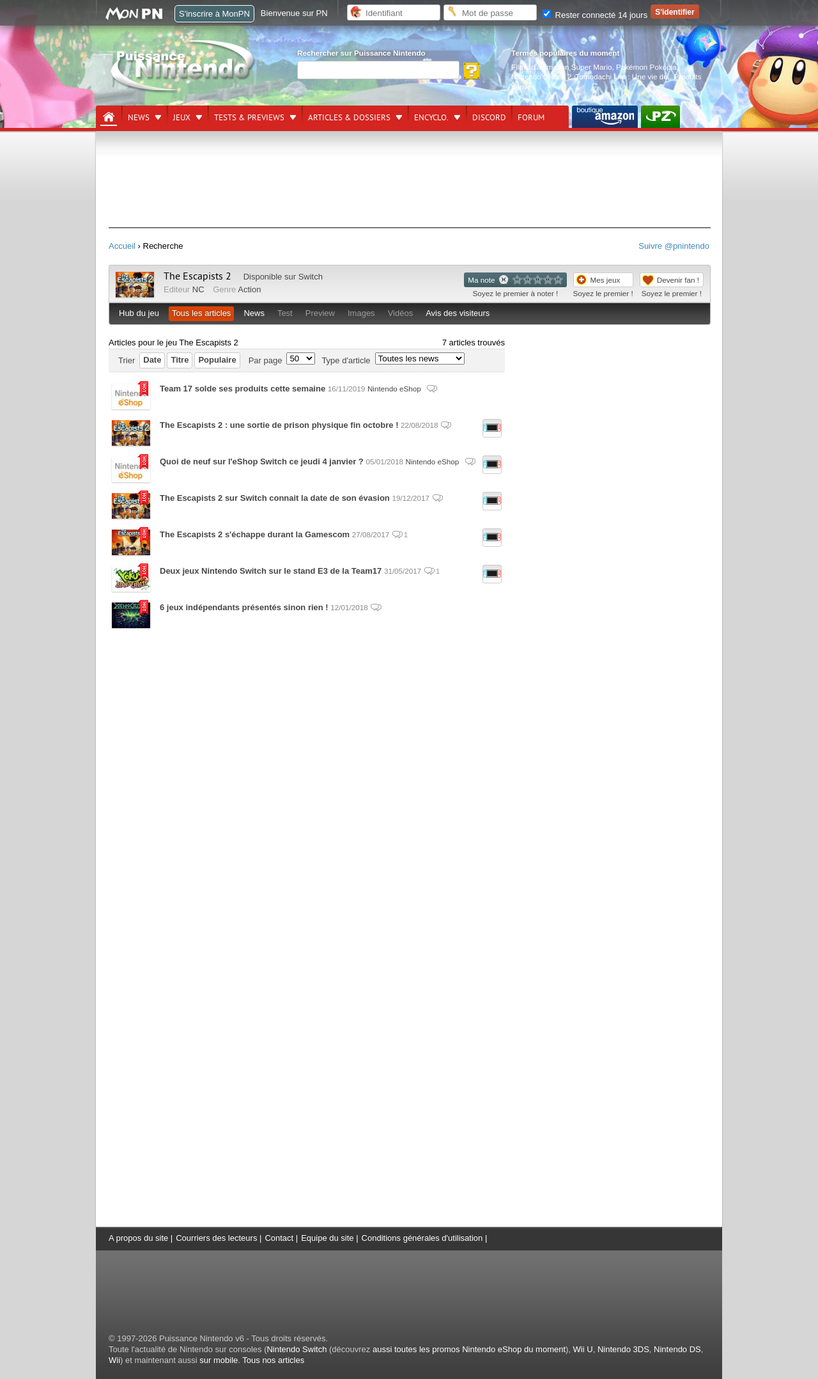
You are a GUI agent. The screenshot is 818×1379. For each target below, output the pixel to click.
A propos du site (138, 1238)
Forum (531, 117)
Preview (320, 313)
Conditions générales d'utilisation (422, 1238)
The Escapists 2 (197, 276)
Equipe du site (327, 1238)
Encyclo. (431, 117)
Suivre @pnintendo (673, 246)
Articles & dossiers (349, 117)
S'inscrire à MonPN (214, 14)
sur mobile (218, 1360)
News (139, 117)
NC (198, 289)
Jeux (181, 117)
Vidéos (400, 313)
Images (361, 313)
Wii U (583, 1349)
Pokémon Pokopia (646, 67)
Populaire (217, 360)
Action (249, 289)
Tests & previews (249, 117)
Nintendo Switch (296, 1349)
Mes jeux (605, 280)
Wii (114, 1360)
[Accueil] (108, 117)
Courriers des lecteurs (216, 1238)
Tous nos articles (273, 1360)
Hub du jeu (139, 313)
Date (152, 360)
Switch (310, 276)
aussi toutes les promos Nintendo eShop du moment (469, 1349)
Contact (279, 1238)
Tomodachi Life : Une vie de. (623, 76)
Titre (180, 360)
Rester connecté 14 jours (595, 15)
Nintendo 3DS (623, 1349)
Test (285, 313)
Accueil (122, 246)
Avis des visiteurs (458, 313)
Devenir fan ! (678, 280)
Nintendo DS (677, 1349)
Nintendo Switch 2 (541, 76)
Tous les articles (201, 313)
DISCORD (489, 117)
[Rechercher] (378, 70)
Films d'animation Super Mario (561, 67)
